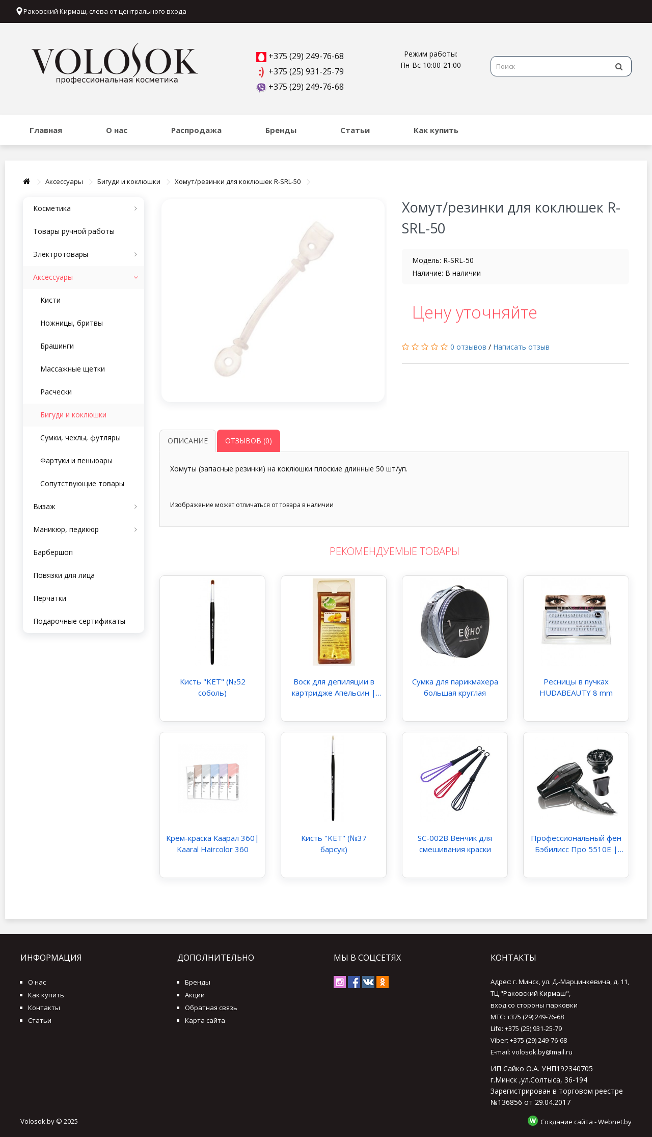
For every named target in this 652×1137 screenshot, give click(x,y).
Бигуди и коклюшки (128, 181)
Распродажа (196, 130)
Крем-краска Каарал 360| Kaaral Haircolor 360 (212, 843)
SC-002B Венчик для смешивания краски (455, 843)
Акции (195, 994)
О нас (116, 130)
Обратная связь (211, 1007)
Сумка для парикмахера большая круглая (455, 687)
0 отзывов (468, 347)
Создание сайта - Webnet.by (586, 1121)
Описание (188, 440)
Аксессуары (64, 181)
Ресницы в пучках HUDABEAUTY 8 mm (576, 687)
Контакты (44, 1007)
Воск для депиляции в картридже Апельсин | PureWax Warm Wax (334, 687)
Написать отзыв (521, 347)
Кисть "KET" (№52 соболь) (213, 687)
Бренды (280, 130)
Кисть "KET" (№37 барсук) (334, 843)
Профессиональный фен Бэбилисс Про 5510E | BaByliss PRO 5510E (576, 844)
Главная (46, 130)
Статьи (355, 130)
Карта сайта (205, 1020)
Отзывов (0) (248, 440)
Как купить (436, 130)
